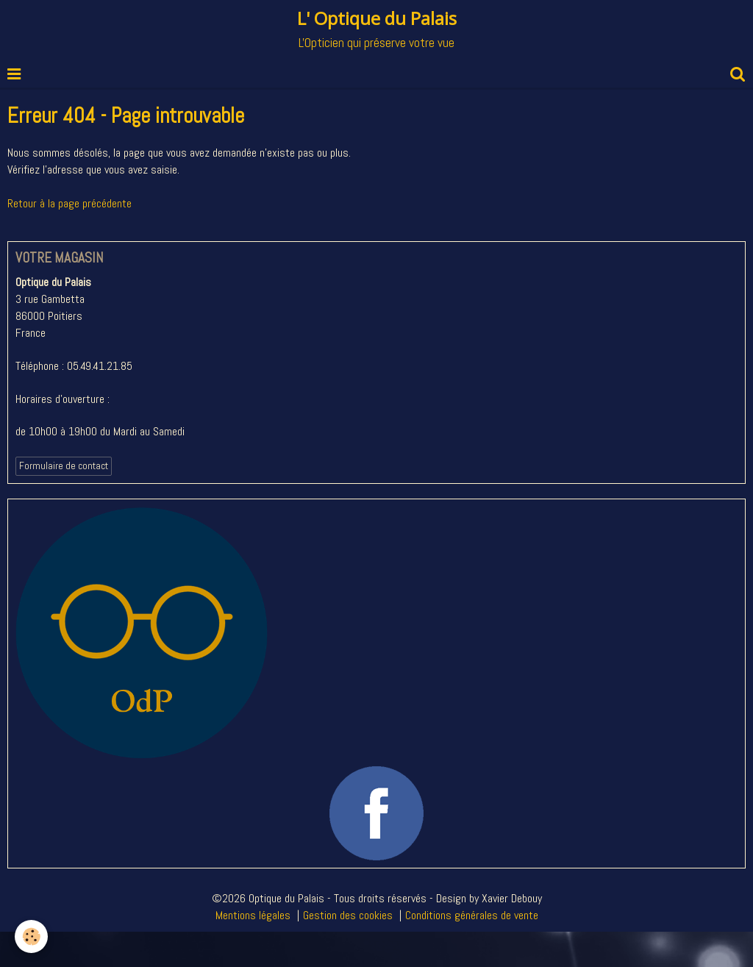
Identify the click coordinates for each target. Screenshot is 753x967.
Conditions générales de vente (471, 915)
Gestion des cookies (348, 915)
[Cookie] (31, 936)
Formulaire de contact (63, 466)
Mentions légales (252, 915)
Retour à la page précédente (69, 203)
